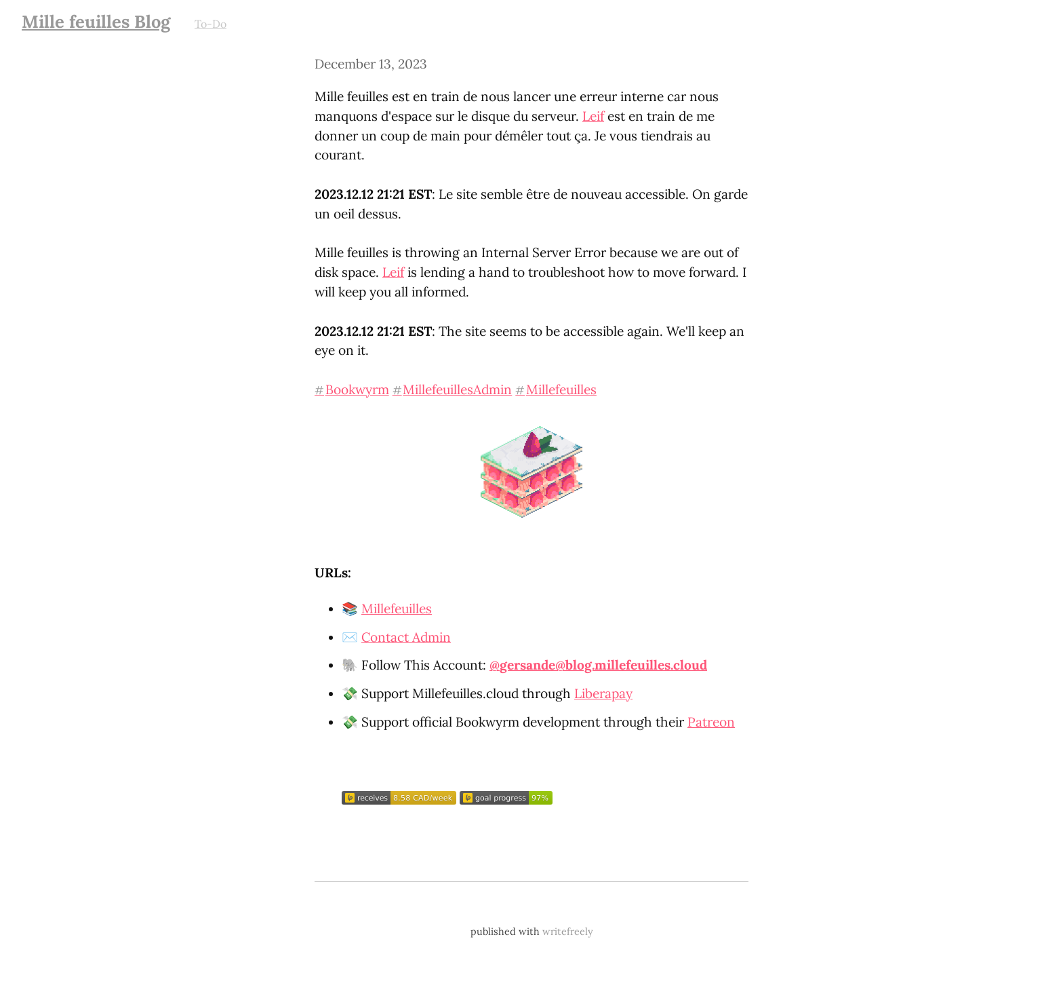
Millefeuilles (396, 608)
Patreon (711, 722)
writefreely (567, 931)
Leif (593, 116)
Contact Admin (406, 637)
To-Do (210, 24)
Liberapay (603, 693)
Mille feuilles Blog (96, 21)
